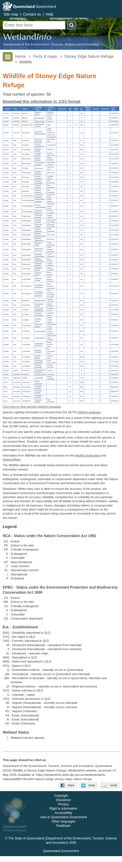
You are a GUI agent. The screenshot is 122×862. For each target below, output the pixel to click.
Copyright (61, 802)
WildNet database (89, 412)
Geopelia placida (38, 357)
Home (20, 56)
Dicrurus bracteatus (38, 177)
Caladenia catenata (38, 387)
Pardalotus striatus (38, 269)
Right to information (63, 815)
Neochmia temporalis (38, 140)
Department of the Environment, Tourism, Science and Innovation (51, 44)
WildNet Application (87, 455)
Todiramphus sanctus (39, 305)
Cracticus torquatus (38, 187)
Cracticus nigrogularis (39, 182)
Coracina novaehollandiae (40, 206)
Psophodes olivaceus (38, 216)
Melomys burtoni (38, 113)
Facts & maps (45, 56)
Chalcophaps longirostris (39, 344)
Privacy (63, 810)
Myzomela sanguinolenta (39, 255)
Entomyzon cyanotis (38, 225)
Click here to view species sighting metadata (32, 406)
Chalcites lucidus (38, 320)
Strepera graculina (38, 191)
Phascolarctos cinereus (39, 125)
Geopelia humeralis (38, 351)
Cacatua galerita (40, 331)
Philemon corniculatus (39, 260)
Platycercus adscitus (39, 325)
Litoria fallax (39, 378)
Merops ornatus (40, 300)
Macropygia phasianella (39, 361)
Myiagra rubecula (37, 159)
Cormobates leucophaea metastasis (39, 294)
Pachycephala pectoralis (39, 200)
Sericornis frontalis (38, 279)
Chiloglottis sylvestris (38, 396)
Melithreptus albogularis (39, 249)
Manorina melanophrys (39, 239)
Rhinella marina (40, 374)
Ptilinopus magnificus (38, 366)
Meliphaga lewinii (38, 244)
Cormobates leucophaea (39, 286)
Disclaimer (63, 806)
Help (49, 14)
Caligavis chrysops (38, 221)
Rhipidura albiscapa (38, 173)
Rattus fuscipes (40, 121)
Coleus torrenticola (38, 382)
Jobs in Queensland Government (63, 823)
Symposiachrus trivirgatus (40, 163)
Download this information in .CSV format (41, 101)
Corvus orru (39, 168)
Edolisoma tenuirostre (38, 211)
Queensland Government (61, 857)
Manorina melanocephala (40, 235)
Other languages (63, 828)
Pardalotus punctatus (38, 264)
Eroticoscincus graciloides (40, 371)
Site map (10, 14)
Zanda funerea (40, 338)
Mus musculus (39, 118)
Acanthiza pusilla (38, 274)
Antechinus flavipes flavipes (40, 133)
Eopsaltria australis (38, 154)
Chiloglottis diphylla (38, 392)
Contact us (32, 14)
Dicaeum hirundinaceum (40, 145)
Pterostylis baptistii (38, 401)
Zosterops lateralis (38, 150)
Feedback (63, 832)
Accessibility (63, 819)
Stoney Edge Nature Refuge (88, 56)
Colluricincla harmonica (39, 196)
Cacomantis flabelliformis (39, 310)
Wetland (12, 459)
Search (71, 25)
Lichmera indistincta (38, 230)
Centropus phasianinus (39, 314)
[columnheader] (7, 109)
